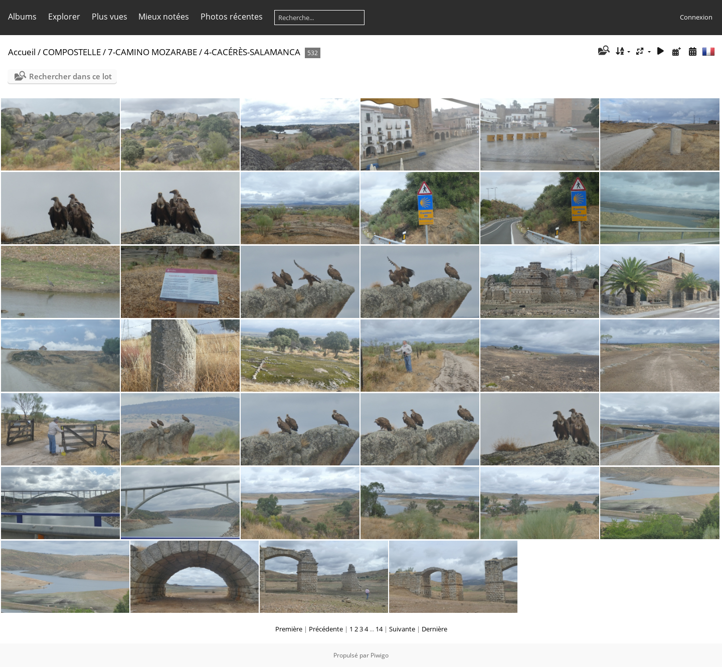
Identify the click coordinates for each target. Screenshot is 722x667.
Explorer (64, 16)
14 (379, 628)
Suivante (402, 628)
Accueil (22, 52)
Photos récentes (232, 16)
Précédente (326, 628)
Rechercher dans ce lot (70, 76)
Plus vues (109, 16)
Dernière (434, 628)
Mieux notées (163, 16)
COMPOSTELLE (72, 52)
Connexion (696, 17)
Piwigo (380, 655)
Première (288, 628)
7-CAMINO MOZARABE (152, 52)
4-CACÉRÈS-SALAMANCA (252, 52)
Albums (22, 16)
